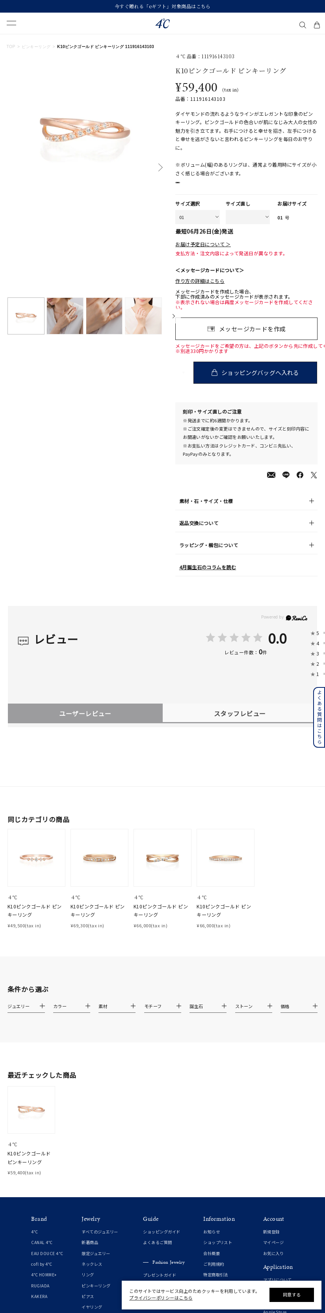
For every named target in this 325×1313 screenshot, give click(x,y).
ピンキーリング (36, 47)
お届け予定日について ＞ (203, 253)
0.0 (277, 646)
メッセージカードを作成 (252, 337)
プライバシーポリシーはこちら (161, 1297)
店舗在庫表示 (196, 186)
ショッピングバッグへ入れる (261, 381)
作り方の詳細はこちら (200, 289)
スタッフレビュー (240, 722)
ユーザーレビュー (85, 722)
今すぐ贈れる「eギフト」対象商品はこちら (163, 6)
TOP (11, 47)
